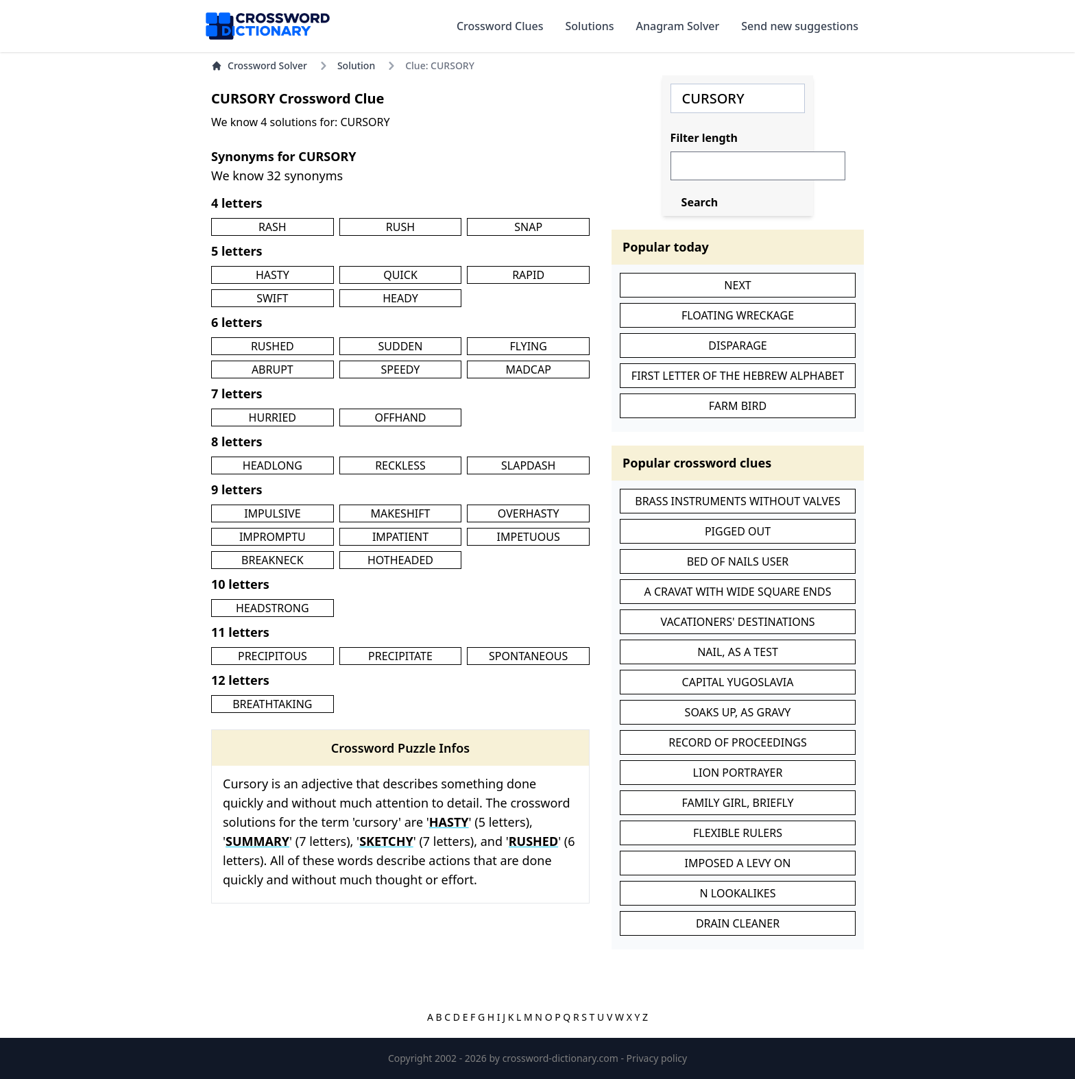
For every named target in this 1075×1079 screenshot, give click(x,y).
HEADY (400, 298)
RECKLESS (400, 465)
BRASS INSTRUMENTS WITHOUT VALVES (737, 501)
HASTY (272, 274)
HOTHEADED (400, 560)
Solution (356, 65)
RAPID (528, 274)
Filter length (704, 137)
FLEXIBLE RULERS (737, 832)
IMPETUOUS (528, 536)
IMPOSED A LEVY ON (738, 863)
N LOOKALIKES (738, 893)
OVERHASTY (528, 513)
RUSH (400, 226)
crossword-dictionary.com (562, 1058)
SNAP (528, 226)
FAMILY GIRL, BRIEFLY (737, 802)
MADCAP (528, 369)
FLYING (528, 346)
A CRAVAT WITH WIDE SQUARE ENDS (738, 591)
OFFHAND (400, 417)
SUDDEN (400, 346)
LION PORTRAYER (738, 772)
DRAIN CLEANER (738, 923)
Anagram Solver (678, 26)
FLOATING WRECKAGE (737, 315)
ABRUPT (272, 369)
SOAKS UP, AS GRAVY (738, 712)
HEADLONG (272, 465)
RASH (272, 226)
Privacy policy (657, 1058)
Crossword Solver (259, 65)
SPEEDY (400, 369)
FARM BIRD (737, 405)
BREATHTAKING (272, 704)
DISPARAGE (737, 345)
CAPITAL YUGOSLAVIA (738, 682)
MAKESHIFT (401, 513)
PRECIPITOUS (272, 656)
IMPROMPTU (272, 536)
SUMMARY (257, 841)
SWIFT (272, 298)
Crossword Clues (500, 26)
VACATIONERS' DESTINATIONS (737, 621)
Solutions (590, 26)
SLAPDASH (528, 465)
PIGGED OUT (738, 531)
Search (699, 202)
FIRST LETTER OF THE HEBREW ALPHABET (737, 375)
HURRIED (272, 417)
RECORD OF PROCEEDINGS (737, 742)
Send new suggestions (799, 26)
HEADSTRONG (272, 608)
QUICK (400, 274)
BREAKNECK (272, 560)
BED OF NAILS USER (738, 561)
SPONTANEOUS (528, 656)
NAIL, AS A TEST (737, 651)
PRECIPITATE (400, 656)
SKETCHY (386, 841)
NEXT (737, 285)
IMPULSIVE (272, 513)
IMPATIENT (400, 536)
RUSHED (272, 346)
